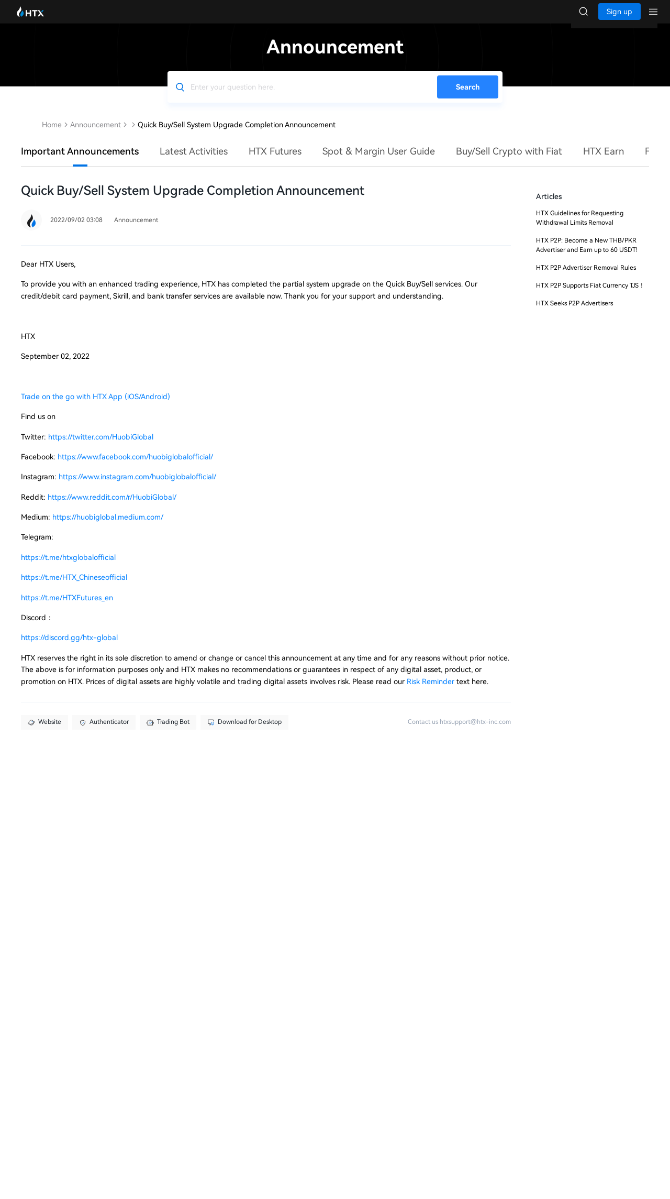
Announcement (95, 135)
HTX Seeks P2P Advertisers (574, 313)
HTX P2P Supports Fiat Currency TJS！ (590, 296)
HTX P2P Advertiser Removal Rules (586, 278)
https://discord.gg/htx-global (69, 648)
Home (52, 135)
